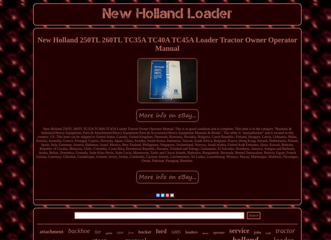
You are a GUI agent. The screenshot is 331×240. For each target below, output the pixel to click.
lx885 (176, 232)
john (257, 232)
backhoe (79, 230)
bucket (144, 231)
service (239, 230)
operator (219, 232)
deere (205, 233)
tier (98, 231)
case (120, 232)
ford (161, 231)
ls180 (268, 233)
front (131, 232)
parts (109, 233)
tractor (285, 230)
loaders (191, 232)
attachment (51, 231)
